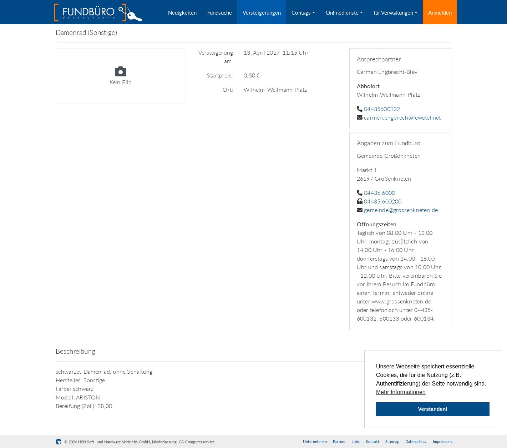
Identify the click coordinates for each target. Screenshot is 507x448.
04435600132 (382, 108)
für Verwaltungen (393, 12)
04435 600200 (382, 201)
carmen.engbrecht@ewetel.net (402, 117)
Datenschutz (416, 441)
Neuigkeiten (182, 12)
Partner (339, 441)
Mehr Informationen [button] (401, 392)
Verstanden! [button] (432, 409)
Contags (301, 12)
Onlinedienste (342, 12)
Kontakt (372, 441)
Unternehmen (315, 441)
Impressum (442, 441)
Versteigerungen (262, 12)
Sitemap (392, 441)
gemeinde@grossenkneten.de (401, 209)
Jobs (356, 441)
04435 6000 (379, 192)
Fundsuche (219, 12)
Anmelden (440, 12)
